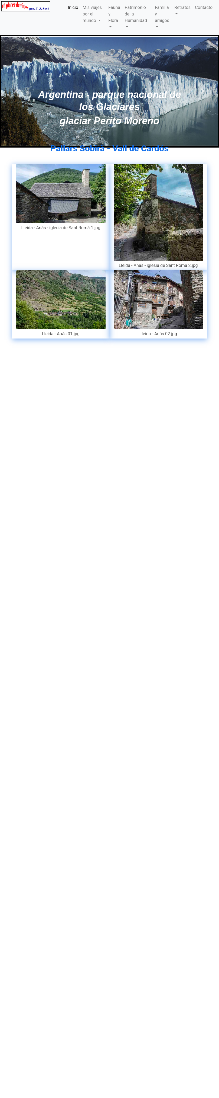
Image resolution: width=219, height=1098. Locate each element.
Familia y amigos (162, 14)
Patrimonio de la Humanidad (136, 14)
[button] (16, 91)
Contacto (204, 7)
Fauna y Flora (114, 14)
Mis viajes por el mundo (92, 14)
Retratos (182, 7)
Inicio (73, 7)
